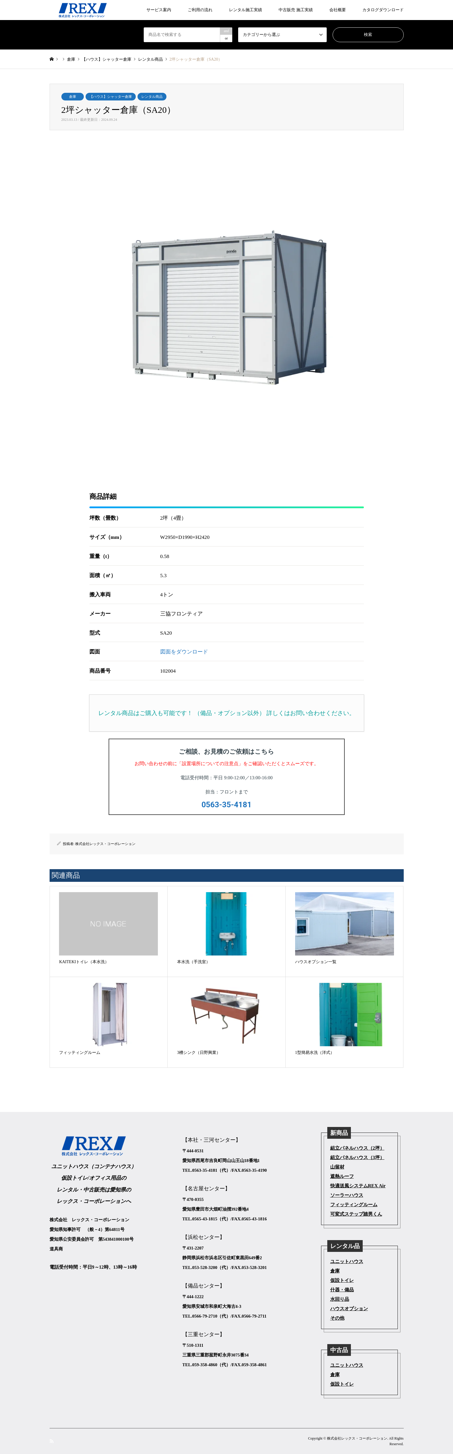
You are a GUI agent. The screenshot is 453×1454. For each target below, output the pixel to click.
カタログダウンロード (383, 10)
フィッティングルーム (353, 1204)
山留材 (337, 1166)
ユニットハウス (346, 1261)
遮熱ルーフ (342, 1176)
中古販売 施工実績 (296, 10)
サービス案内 (158, 10)
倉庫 (72, 97)
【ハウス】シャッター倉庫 (110, 97)
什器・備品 (342, 1289)
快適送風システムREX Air (358, 1185)
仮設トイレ (342, 1280)
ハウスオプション (349, 1308)
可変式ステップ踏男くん (356, 1214)
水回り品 (339, 1299)
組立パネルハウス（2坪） (357, 1148)
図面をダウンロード (184, 652)
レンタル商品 (152, 97)
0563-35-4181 (227, 804)
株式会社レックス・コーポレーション (105, 844)
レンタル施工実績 (245, 10)
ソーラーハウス (346, 1195)
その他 (337, 1318)
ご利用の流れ (200, 10)
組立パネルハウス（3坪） (357, 1157)
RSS (52, 1441)
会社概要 (337, 10)
